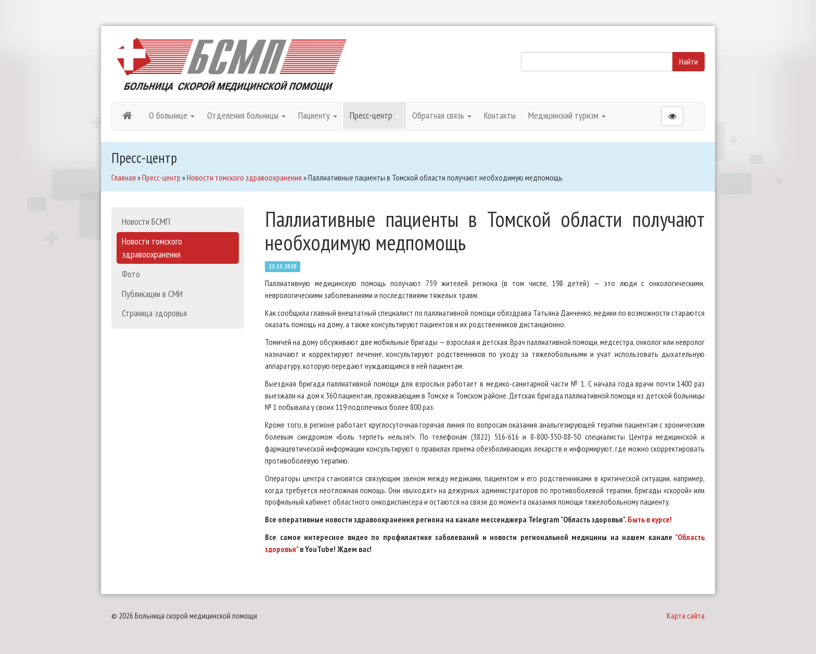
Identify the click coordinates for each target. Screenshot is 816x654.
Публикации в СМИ (152, 294)
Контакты (500, 115)
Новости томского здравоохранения (244, 177)
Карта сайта (686, 615)
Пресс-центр (375, 115)
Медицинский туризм (567, 115)
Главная (123, 177)
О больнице (172, 115)
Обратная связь (441, 115)
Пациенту (317, 115)
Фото (131, 274)
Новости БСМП (146, 221)
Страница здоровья (154, 313)
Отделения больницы (246, 115)
